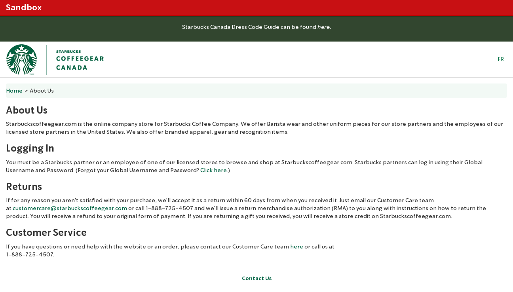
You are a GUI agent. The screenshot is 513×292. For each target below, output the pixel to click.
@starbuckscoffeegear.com (89, 208)
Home (14, 90)
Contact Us (257, 278)
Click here (213, 170)
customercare (32, 208)
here (296, 246)
